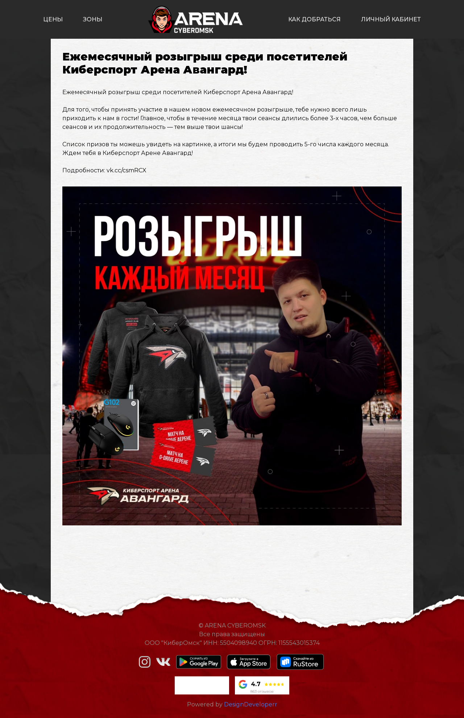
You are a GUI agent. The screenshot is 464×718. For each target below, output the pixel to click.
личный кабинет (391, 19)
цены (53, 19)
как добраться (314, 19)
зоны (92, 19)
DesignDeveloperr (250, 704)
